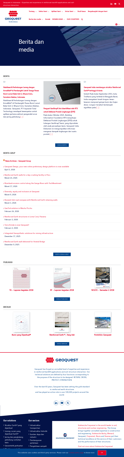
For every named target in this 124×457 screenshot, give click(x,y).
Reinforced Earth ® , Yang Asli (62, 335)
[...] (21, 116)
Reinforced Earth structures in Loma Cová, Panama (25, 217)
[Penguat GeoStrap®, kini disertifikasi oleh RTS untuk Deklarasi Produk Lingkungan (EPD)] (61, 92)
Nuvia (98, 436)
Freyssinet (91, 436)
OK (102, 453)
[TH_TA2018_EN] (21, 313)
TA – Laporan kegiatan (18, 290)
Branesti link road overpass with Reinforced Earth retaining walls (31, 200)
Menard (110, 433)
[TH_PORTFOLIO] (103, 313)
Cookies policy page (76, 453)
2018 (31, 290)
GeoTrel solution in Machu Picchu (18, 208)
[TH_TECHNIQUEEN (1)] (62, 313)
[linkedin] (111, 4)
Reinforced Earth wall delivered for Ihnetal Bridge (25, 242)
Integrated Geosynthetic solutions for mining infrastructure (29, 233)
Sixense (108, 436)
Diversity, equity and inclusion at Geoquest (22, 191)
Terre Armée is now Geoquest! (17, 225)
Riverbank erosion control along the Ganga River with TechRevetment (33, 183)
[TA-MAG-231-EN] (103, 268)
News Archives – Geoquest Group (18, 161)
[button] (82, 19)
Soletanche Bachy (99, 433)
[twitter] (119, 4)
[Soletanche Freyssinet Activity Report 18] (62, 268)
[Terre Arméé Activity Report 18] (21, 268)
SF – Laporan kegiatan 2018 (62, 290)
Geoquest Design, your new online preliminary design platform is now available (37, 166)
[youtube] (115, 4)
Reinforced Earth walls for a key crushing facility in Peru (27, 175)
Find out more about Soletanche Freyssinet (95, 446)
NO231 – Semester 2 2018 (102, 290)
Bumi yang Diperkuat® (21, 335)
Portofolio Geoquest (102, 335)
